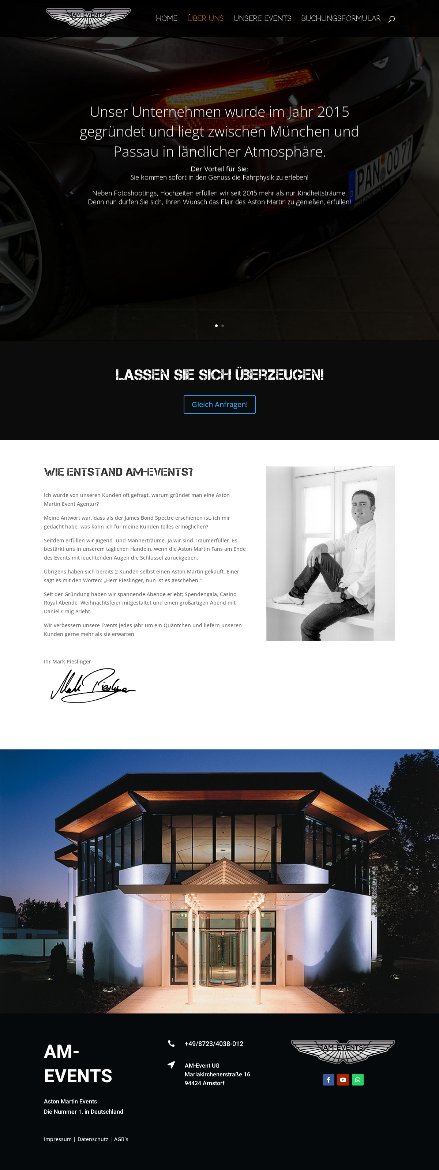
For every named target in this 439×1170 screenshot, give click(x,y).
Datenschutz (93, 1139)
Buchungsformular (340, 19)
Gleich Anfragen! (220, 404)
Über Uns (205, 19)
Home (166, 19)
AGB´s (121, 1139)
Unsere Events (262, 19)
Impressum (58, 1139)
